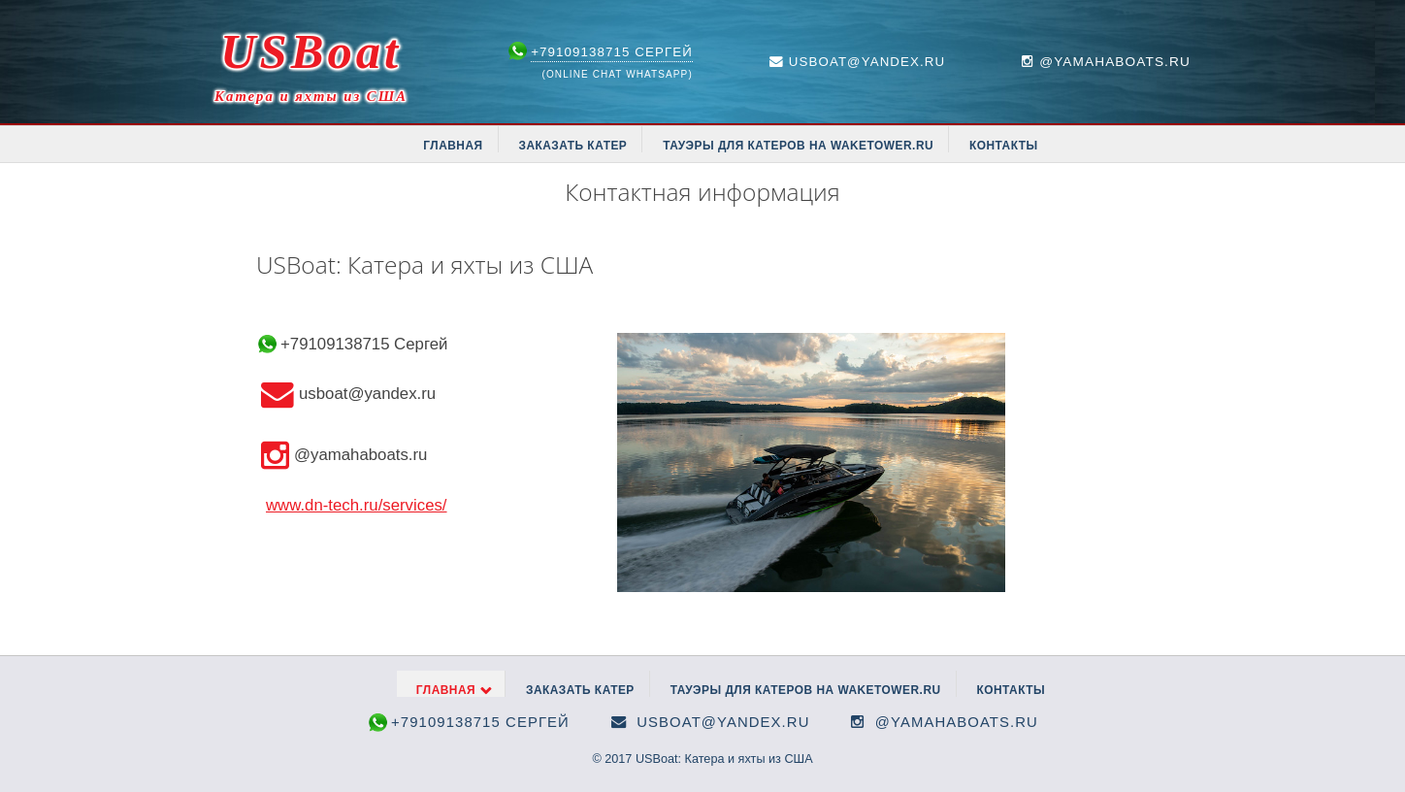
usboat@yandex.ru (867, 61)
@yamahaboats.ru (956, 722)
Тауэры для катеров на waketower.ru (798, 145)
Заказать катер (572, 145)
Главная (452, 145)
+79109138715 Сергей (612, 52)
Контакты (1003, 145)
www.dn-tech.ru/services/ (356, 505)
